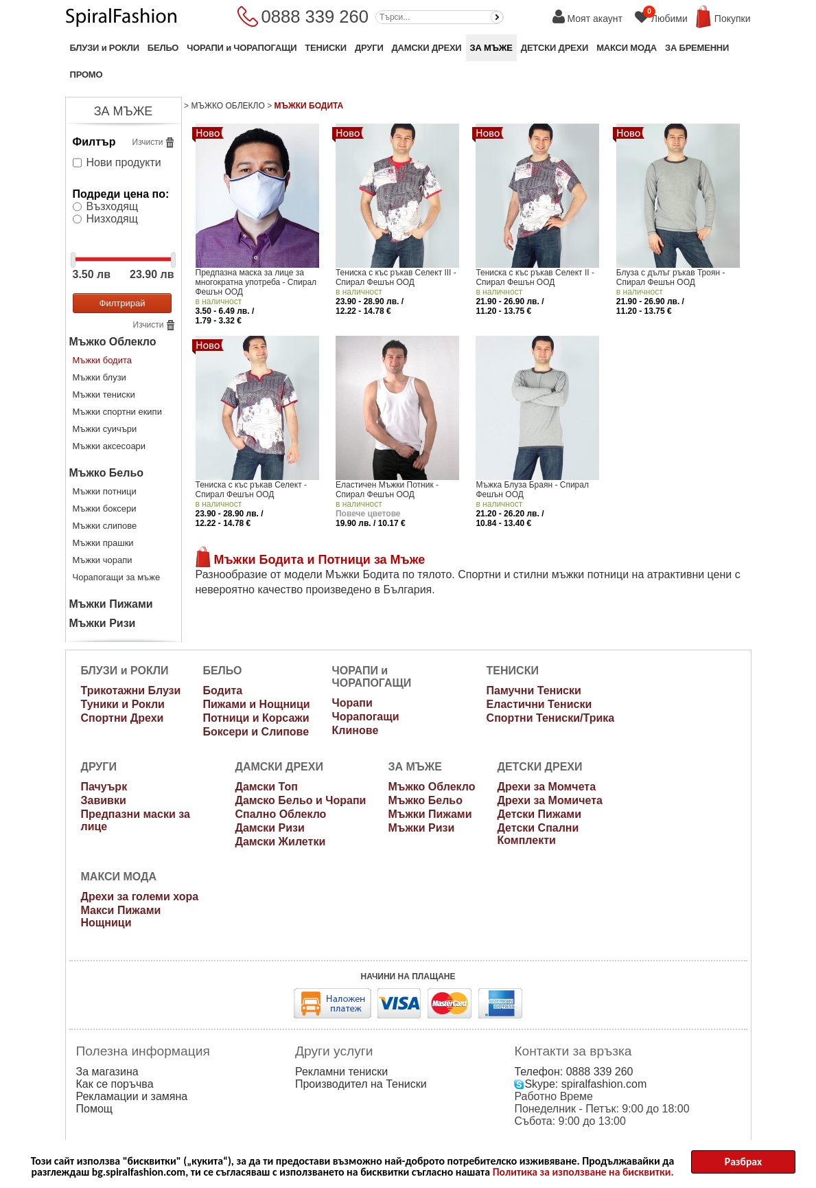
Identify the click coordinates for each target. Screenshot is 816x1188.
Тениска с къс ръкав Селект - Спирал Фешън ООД (251, 489)
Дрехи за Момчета (546, 786)
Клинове (355, 730)
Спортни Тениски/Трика (551, 718)
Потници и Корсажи (255, 718)
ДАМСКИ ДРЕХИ (427, 48)
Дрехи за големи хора (140, 896)
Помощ (94, 1109)
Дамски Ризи (270, 828)
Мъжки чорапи (102, 560)
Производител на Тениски (361, 1084)
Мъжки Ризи (102, 623)
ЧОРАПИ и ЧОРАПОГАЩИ (241, 48)
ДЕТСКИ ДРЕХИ (554, 48)
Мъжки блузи (99, 377)
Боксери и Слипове (255, 732)
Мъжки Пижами (111, 604)
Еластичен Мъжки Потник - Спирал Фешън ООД (387, 489)
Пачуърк (104, 786)
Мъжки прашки (103, 543)
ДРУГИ (369, 48)
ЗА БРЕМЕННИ (697, 48)
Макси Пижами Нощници (121, 916)
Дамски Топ (266, 786)
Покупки (732, 18)
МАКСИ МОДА (626, 48)
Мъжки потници (105, 491)
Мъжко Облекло (112, 341)
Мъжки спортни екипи (117, 412)
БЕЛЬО (163, 48)
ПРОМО (86, 74)
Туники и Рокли (123, 704)
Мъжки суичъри (105, 429)
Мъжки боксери (105, 508)
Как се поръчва (115, 1084)
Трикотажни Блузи (131, 690)
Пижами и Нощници (256, 704)
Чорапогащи (365, 716)
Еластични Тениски (539, 704)
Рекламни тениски (341, 1071)
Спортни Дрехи (122, 718)
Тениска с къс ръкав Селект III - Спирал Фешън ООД (396, 277)
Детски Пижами (539, 814)
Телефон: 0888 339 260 (573, 1071)
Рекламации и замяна (132, 1096)
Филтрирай (122, 303)
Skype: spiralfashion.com (580, 1084)
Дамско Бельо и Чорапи (300, 800)
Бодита (222, 690)
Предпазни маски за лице (135, 820)
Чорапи (352, 703)
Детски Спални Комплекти (538, 834)
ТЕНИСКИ (326, 48)
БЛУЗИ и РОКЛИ (104, 48)
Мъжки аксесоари (109, 446)
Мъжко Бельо (106, 473)
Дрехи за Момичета (549, 800)
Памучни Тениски (534, 690)
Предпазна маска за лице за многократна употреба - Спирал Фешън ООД (256, 282)
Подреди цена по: (121, 194)
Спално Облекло (281, 814)
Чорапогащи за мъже (117, 577)
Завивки (103, 800)
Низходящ (112, 219)
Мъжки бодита (102, 360)
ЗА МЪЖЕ (491, 48)
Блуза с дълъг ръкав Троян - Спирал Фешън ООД (670, 277)
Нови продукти (123, 162)
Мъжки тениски (104, 394)
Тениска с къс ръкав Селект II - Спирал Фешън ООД (535, 277)
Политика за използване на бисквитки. (583, 1172)
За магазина (107, 1071)
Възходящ (112, 206)
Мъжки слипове (105, 526)
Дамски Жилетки (280, 841)
